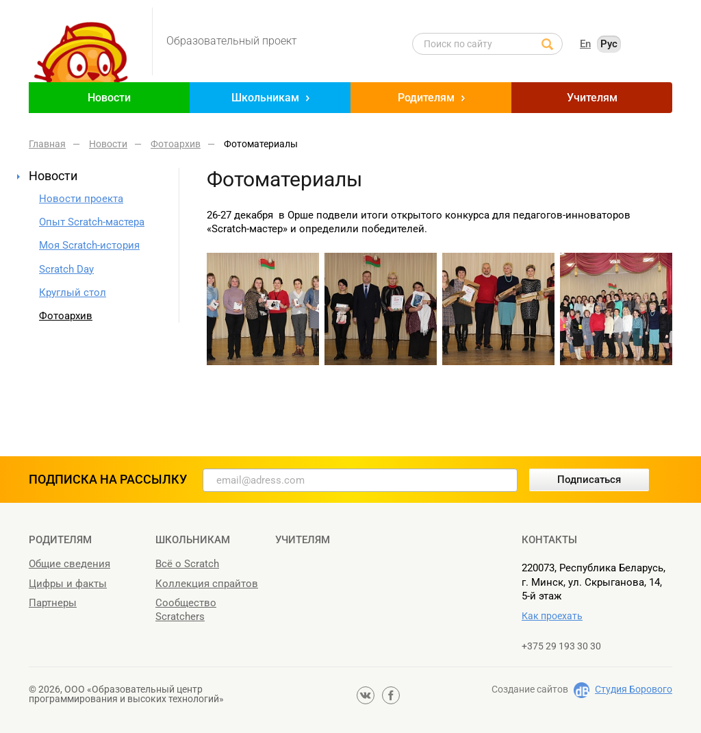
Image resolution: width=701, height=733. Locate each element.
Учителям (592, 97)
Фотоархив (65, 316)
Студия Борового (633, 689)
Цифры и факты (68, 583)
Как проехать (552, 615)
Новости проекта (81, 198)
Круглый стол (72, 292)
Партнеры (53, 603)
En (585, 44)
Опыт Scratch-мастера (91, 222)
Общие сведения (69, 564)
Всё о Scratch (187, 564)
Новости (109, 97)
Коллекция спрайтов (206, 583)
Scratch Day (66, 269)
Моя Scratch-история (89, 245)
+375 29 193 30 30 (561, 646)
